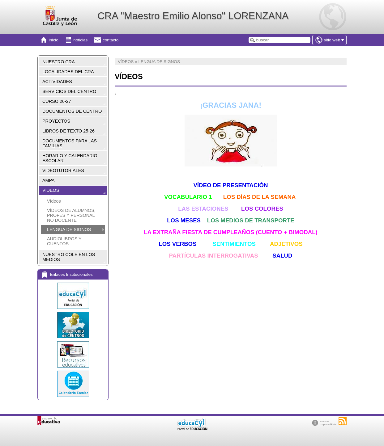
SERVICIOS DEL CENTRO (69, 91)
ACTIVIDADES (57, 81)
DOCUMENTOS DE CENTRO (72, 111)
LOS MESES (184, 220)
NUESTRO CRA (58, 61)
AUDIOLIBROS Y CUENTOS (64, 241)
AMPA (48, 180)
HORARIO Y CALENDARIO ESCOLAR (69, 158)
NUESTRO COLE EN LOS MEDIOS (68, 257)
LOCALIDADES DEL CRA (68, 71)
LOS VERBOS (177, 244)
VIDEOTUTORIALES (63, 170)
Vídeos (54, 201)
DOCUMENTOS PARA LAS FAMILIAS (69, 143)
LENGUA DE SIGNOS (69, 229)
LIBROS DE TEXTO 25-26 (68, 130)
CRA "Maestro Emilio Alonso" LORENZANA (192, 15)
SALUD (282, 255)
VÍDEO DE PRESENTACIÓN (230, 185)
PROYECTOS (56, 121)
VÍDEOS (50, 190)
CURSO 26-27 (56, 101)
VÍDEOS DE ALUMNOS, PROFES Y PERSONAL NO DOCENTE (71, 215)
